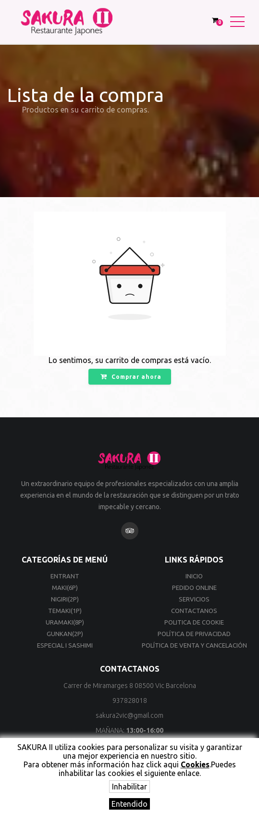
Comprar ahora (130, 376)
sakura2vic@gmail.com (129, 715)
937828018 (129, 700)
